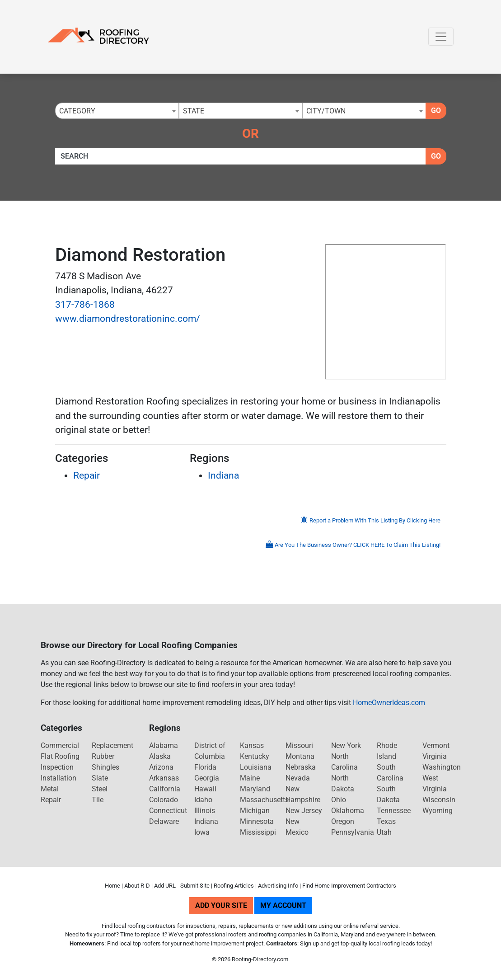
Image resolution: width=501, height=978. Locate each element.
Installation (58, 778)
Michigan (255, 810)
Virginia (434, 756)
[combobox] (117, 111)
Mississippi (258, 832)
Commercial (60, 745)
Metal (50, 789)
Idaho (203, 799)
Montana (300, 756)
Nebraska (301, 767)
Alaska (160, 756)
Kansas (252, 745)
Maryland (255, 789)
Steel (100, 789)
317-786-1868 (85, 304)
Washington (441, 767)
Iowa (202, 832)
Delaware (164, 821)
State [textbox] (193, 111)
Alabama (163, 745)
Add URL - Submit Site (182, 885)
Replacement (112, 745)
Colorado (163, 799)
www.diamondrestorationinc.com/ (127, 318)
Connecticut (168, 810)
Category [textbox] (77, 111)
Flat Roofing (60, 756)
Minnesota (257, 821)
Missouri (299, 745)
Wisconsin (438, 799)
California (164, 789)
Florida (205, 767)
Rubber (103, 756)
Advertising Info (278, 885)
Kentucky (254, 756)
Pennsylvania (352, 832)
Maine (250, 778)
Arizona (161, 767)
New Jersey (304, 810)
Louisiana (256, 767)
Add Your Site (221, 905)
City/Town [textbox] (326, 111)
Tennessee (394, 810)
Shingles (105, 767)
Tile (97, 799)
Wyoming (437, 810)
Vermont (435, 745)
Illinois (204, 810)
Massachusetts (264, 799)
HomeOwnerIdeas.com (389, 702)
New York (346, 745)
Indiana (223, 475)
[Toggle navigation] (441, 37)
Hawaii (205, 789)
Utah (384, 832)
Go (436, 110)
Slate (100, 778)
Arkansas (164, 778)
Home (112, 885)
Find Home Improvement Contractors (349, 885)
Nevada (298, 778)
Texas (386, 821)
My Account (283, 905)
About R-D (137, 885)
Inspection (57, 767)
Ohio (338, 799)
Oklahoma (347, 810)
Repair (86, 475)
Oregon (342, 821)
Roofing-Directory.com (260, 959)
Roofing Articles (234, 885)
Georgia (206, 778)
